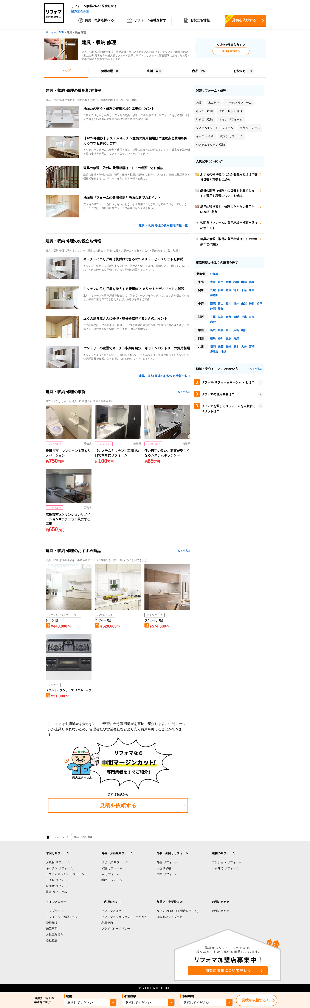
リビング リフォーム (114, 862)
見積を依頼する (240, 20)
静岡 (213, 309)
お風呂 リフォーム (58, 862)
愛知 (220, 309)
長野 (251, 303)
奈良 (251, 317)
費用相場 (51, 923)
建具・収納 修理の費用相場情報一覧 (163, 225)
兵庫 (244, 317)
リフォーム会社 (146, 21)
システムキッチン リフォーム (65, 874)
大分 (244, 346)
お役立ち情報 (197, 21)
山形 (244, 282)
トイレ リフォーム (58, 880)
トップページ (54, 911)
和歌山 (214, 322)
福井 (236, 303)
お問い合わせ (220, 911)
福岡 (213, 346)
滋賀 (220, 317)
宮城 (228, 282)
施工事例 (51, 928)
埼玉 (236, 290)
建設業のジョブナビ (170, 917)
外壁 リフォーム (167, 862)
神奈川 (214, 295)
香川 (220, 338)
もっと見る (183, 392)
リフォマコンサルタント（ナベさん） (125, 917)
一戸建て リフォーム (225, 868)
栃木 (220, 290)
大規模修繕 (164, 868)
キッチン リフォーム (59, 868)
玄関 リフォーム (167, 874)
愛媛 (228, 338)
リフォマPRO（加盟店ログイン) (177, 911)
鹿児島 (214, 352)
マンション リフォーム (227, 862)
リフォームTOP (60, 837)
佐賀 (220, 346)
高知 (236, 338)
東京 (251, 290)
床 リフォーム (110, 874)
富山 (220, 303)
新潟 (213, 303)
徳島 (213, 338)
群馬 (228, 290)
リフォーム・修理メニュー (63, 917)
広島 (236, 330)
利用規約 (107, 923)
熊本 (236, 346)
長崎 (228, 346)
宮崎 (251, 346)
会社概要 (51, 940)
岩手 (220, 282)
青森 (213, 282)
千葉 (244, 290)
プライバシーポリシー (115, 928)
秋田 (236, 282)
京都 (228, 317)
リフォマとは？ (111, 911)
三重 (213, 317)
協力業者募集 (80, 11)
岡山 (228, 330)
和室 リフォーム (111, 868)
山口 (244, 330)
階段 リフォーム (111, 880)
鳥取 (213, 330)
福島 (251, 282)
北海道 (214, 274)
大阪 (236, 317)
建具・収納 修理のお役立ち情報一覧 (163, 376)
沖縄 (223, 352)
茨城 (213, 290)
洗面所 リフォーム (58, 886)
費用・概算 (96, 21)
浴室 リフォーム (56, 892)
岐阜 (259, 303)
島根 (220, 330)
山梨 (244, 303)
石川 (228, 303)
